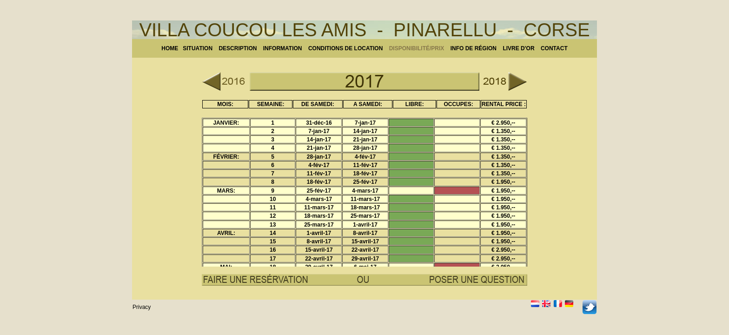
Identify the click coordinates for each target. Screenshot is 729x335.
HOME (169, 48)
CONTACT (554, 48)
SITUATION (197, 48)
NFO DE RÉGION (474, 48)
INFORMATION (285, 48)
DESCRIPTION (238, 48)
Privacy (142, 307)
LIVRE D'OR (519, 48)
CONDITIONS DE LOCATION (346, 48)
